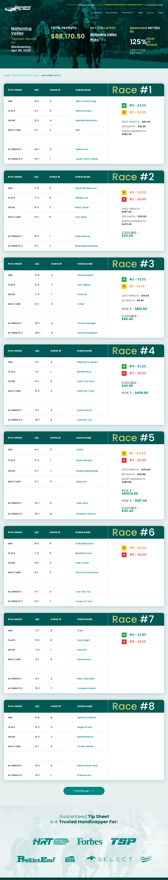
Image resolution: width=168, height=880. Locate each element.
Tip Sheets (96, 12)
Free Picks (127, 12)
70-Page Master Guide (154, 5)
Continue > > (84, 791)
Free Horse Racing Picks (25, 75)
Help (140, 12)
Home (7, 75)
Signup (150, 12)
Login (160, 12)
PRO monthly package (86, 5)
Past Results (112, 12)
